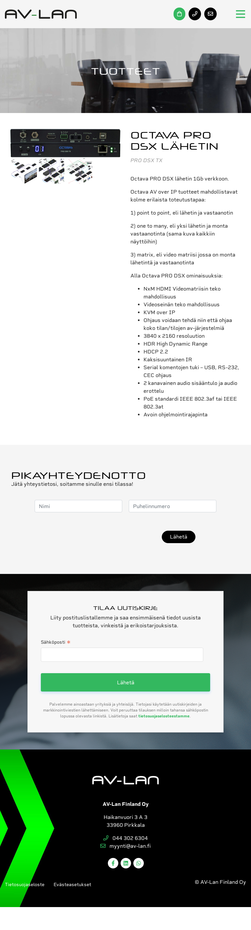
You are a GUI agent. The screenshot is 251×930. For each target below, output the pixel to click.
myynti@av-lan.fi (125, 846)
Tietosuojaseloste (24, 884)
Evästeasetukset (72, 884)
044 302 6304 (125, 838)
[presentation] (105, 537)
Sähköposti (56, 643)
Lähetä (178, 537)
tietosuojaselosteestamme (164, 716)
